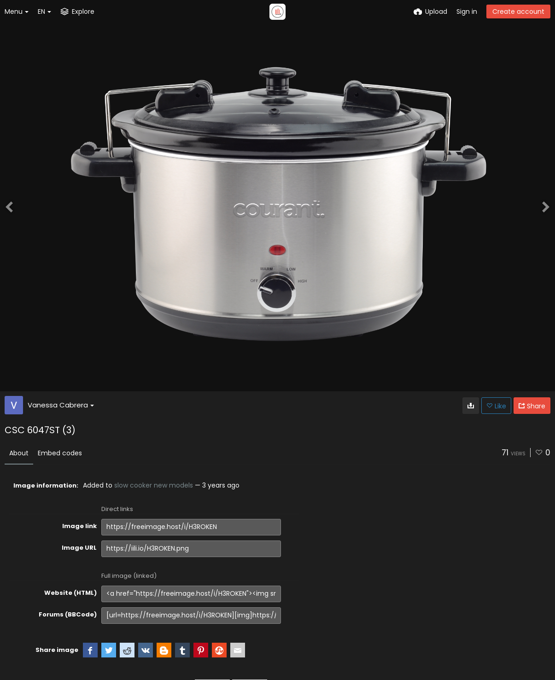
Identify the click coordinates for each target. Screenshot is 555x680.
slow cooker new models (153, 485)
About (19, 453)
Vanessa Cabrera (61, 405)
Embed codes (60, 453)
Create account (518, 11)
